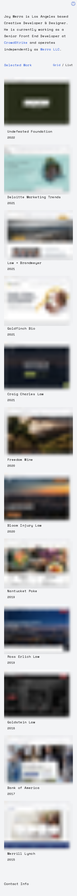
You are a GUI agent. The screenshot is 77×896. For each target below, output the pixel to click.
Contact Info (16, 883)
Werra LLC (50, 49)
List (69, 65)
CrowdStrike (16, 42)
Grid (56, 65)
